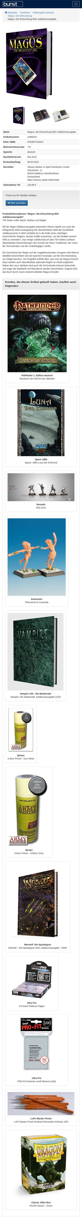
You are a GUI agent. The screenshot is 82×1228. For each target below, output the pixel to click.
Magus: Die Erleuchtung (20, 16)
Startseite (11, 12)
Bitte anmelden (17, 203)
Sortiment (25, 12)
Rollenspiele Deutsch (43, 12)
